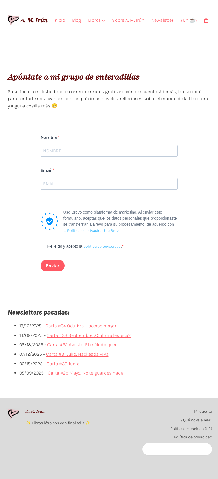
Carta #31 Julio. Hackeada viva (77, 354)
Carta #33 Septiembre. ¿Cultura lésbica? (89, 335)
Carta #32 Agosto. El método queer (83, 344)
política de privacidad (102, 246)
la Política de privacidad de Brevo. (92, 230)
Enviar (52, 265)
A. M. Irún (33, 20)
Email (47, 170)
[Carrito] (206, 20)
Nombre (49, 137)
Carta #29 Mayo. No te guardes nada (85, 373)
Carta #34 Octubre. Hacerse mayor (80, 325)
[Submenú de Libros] (103, 20)
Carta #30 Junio (63, 363)
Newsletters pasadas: (38, 312)
